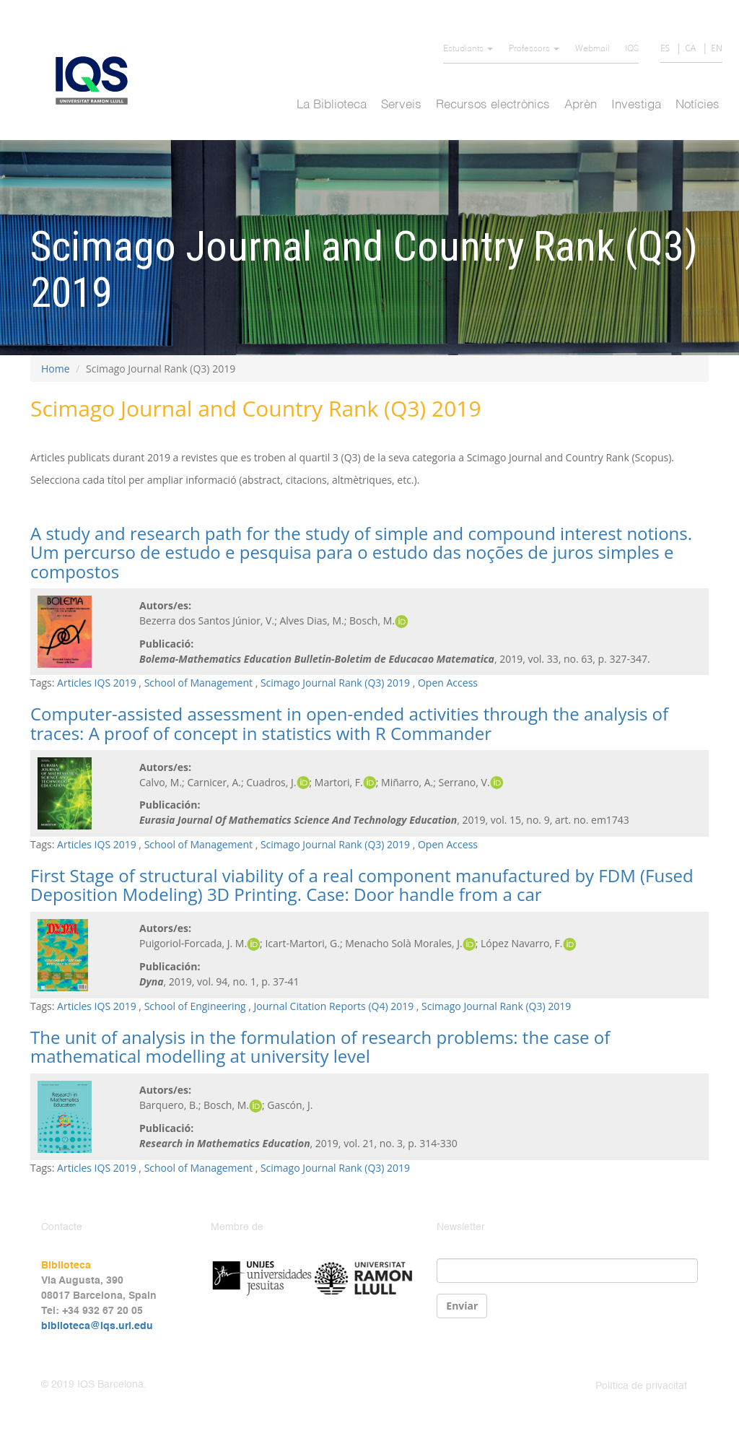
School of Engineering (195, 1006)
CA (690, 48)
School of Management (198, 682)
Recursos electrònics (493, 105)
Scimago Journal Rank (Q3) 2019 (335, 682)
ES (665, 48)
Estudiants (468, 49)
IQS (632, 49)
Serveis (401, 105)
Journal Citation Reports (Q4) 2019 (334, 1006)
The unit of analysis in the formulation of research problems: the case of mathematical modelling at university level (320, 1046)
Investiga (636, 105)
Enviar (462, 1305)
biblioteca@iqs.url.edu (97, 1326)
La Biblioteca (332, 105)
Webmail (592, 49)
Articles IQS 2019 (96, 682)
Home (55, 368)
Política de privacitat (641, 1386)
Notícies (697, 105)
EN (716, 48)
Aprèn (580, 105)
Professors (534, 49)
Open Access (448, 682)
